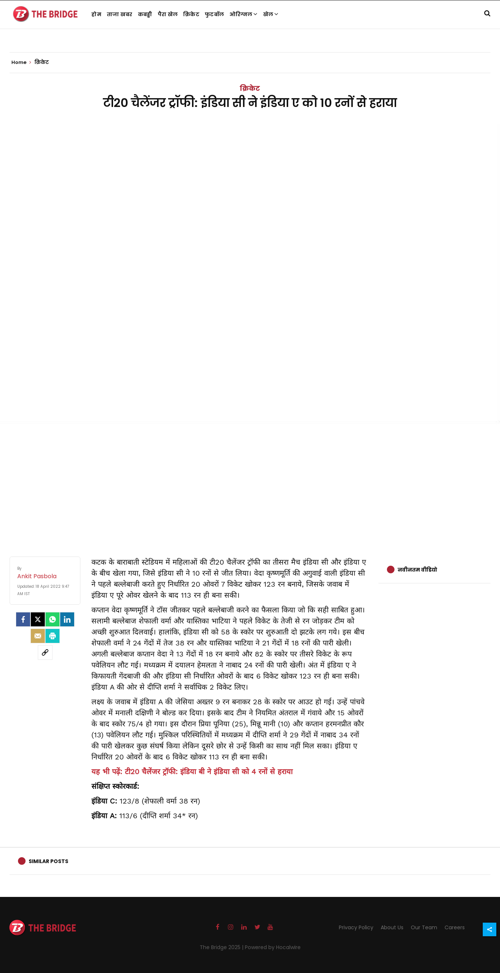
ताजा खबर (120, 14)
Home (21, 62)
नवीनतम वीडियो (417, 569)
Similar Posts (48, 861)
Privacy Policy (356, 927)
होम (96, 14)
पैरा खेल (168, 14)
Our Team (424, 927)
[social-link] (45, 652)
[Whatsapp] (52, 619)
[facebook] (23, 619)
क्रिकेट (191, 14)
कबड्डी (145, 14)
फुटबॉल (214, 14)
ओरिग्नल (243, 14)
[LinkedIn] (67, 619)
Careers (455, 927)
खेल (271, 14)
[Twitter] (37, 619)
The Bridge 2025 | (222, 947)
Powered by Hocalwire (273, 947)
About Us (392, 927)
